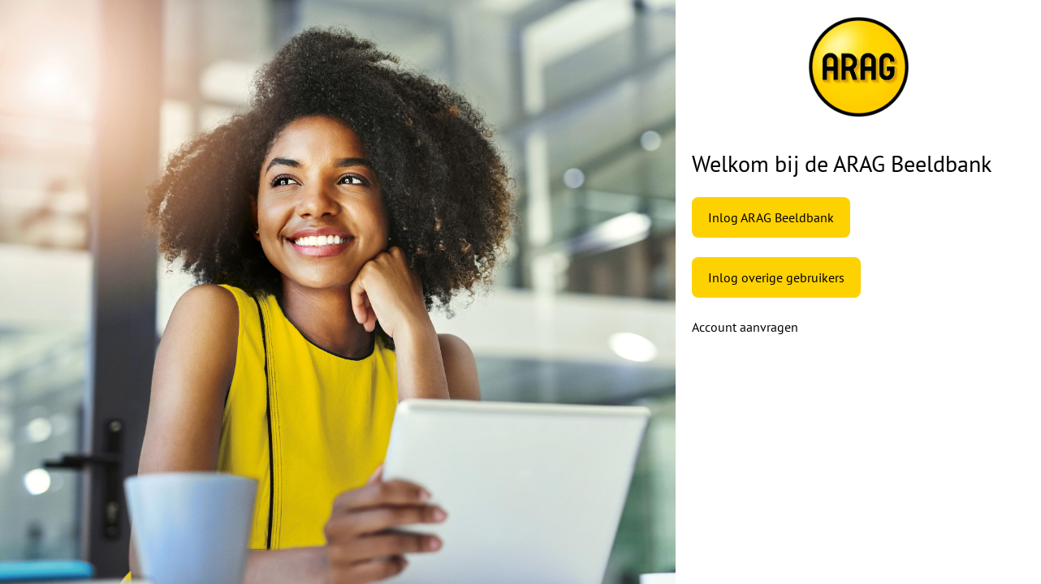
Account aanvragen (745, 327)
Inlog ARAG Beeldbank (771, 217)
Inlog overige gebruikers (776, 277)
